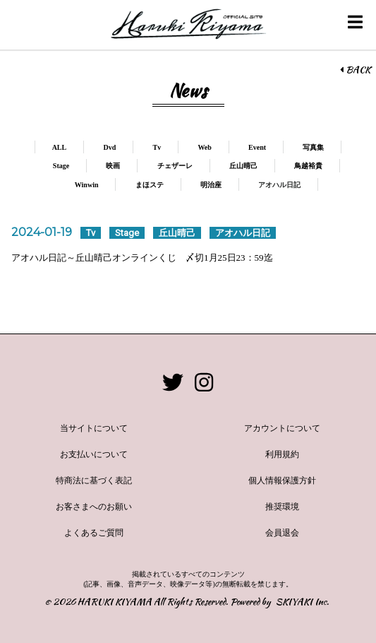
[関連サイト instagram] (204, 382)
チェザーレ (175, 166)
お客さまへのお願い (94, 507)
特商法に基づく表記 (94, 480)
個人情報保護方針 (282, 480)
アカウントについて (282, 428)
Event (257, 147)
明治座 (211, 185)
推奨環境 (282, 507)
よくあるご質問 (93, 533)
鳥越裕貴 (308, 166)
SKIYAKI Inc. (302, 601)
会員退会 (282, 533)
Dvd (109, 147)
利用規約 (282, 454)
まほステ (149, 185)
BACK (355, 70)
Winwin (87, 185)
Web (204, 147)
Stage (61, 166)
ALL (59, 147)
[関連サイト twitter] (172, 382)
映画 (113, 166)
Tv (156, 147)
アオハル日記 (279, 185)
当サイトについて (94, 428)
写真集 (313, 147)
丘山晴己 (243, 166)
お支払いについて (94, 454)
